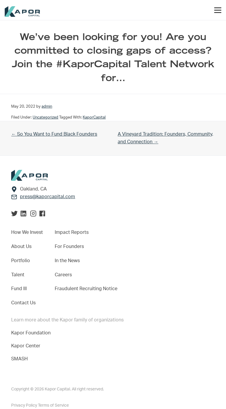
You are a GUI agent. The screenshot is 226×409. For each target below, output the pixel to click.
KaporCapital (94, 117)
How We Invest (27, 232)
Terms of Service (53, 405)
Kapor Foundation (32, 333)
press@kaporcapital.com (47, 196)
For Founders (69, 246)
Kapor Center (27, 346)
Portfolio (20, 260)
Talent (17, 274)
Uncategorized (45, 117)
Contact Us (23, 302)
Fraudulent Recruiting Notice (86, 288)
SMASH (19, 359)
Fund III (19, 288)
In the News (67, 260)
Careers (63, 274)
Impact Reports (72, 232)
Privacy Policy (24, 405)
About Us (21, 246)
